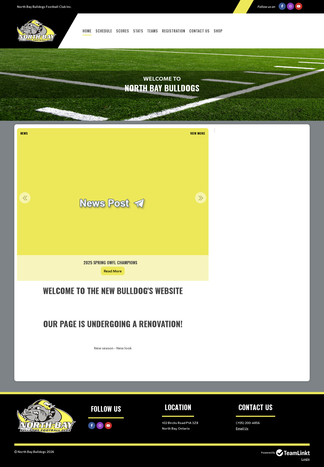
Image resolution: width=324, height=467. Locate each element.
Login (305, 459)
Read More (113, 271)
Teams (152, 31)
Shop (218, 31)
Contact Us (199, 31)
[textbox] (113, 331)
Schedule (104, 31)
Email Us (242, 428)
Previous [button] (24, 197)
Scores (122, 31)
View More (197, 133)
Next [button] (200, 197)
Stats (138, 31)
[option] (113, 209)
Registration (173, 31)
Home (87, 31)
